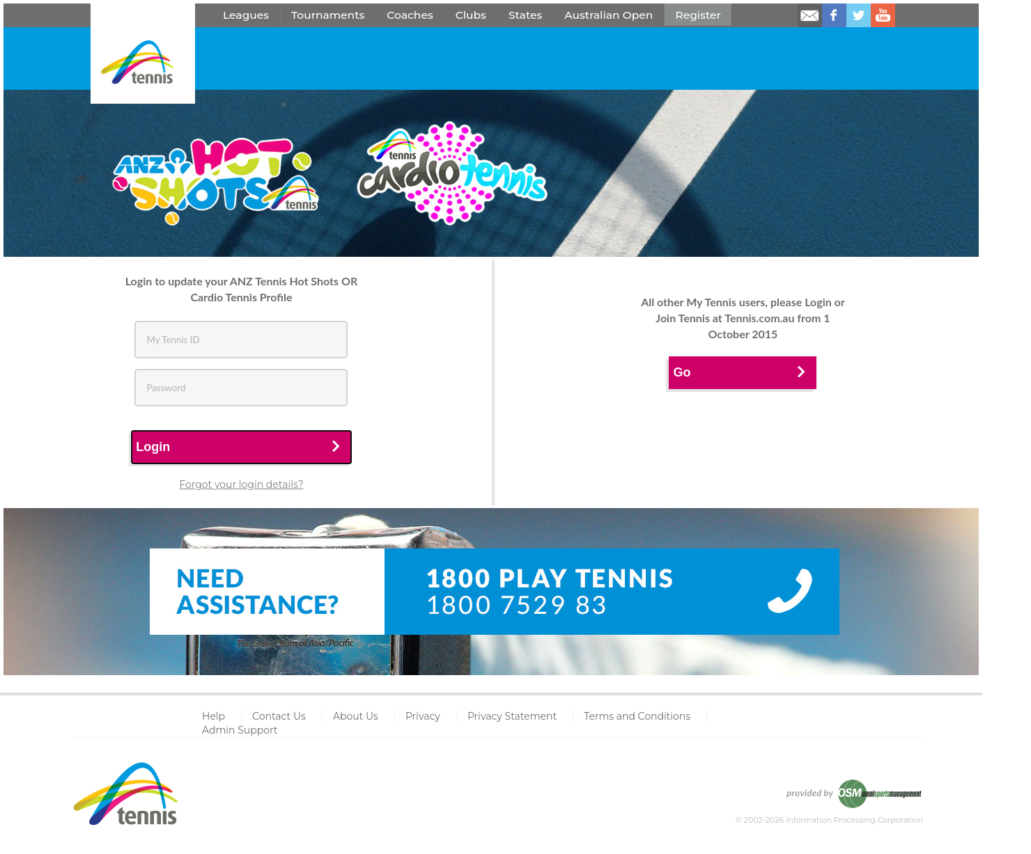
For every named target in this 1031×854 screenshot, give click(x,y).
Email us (810, 15)
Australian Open (608, 15)
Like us (834, 15)
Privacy (422, 716)
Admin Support (240, 730)
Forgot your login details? (241, 484)
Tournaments (327, 15)
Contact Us (279, 716)
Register (698, 15)
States (525, 15)
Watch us (883, 15)
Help (213, 716)
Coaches (410, 15)
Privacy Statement (512, 716)
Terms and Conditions (637, 716)
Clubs (471, 15)
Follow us (858, 15)
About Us (355, 716)
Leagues (246, 15)
